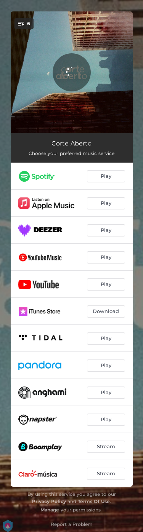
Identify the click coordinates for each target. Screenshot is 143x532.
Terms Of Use (94, 501)
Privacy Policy (49, 501)
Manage (49, 510)
